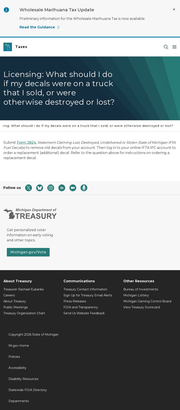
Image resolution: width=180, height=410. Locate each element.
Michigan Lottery (136, 295)
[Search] (165, 47)
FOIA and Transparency (80, 307)
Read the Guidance (40, 27)
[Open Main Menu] (174, 47)
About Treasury (14, 301)
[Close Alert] (174, 9)
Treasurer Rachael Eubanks (23, 289)
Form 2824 (26, 143)
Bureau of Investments (140, 289)
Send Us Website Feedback (84, 313)
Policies (14, 357)
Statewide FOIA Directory (28, 390)
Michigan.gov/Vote (28, 252)
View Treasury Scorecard (141, 307)
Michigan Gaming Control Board (147, 301)
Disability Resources (23, 379)
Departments (19, 401)
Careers (9, 295)
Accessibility (17, 368)
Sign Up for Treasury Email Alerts (87, 295)
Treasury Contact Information (85, 289)
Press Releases (74, 301)
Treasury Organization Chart (24, 313)
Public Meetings (15, 307)
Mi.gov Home (19, 346)
